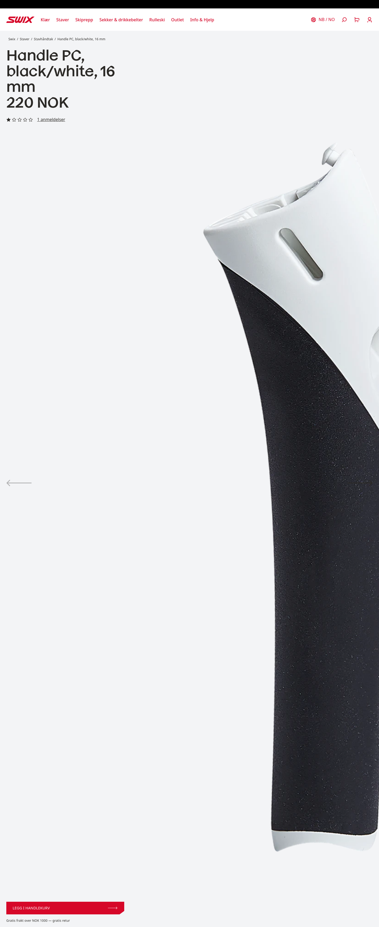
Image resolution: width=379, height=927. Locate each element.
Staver (24, 39)
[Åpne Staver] (62, 19)
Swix (11, 39)
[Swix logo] (20, 20)
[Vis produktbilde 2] (360, 482)
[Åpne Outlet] (177, 19)
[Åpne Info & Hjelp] (202, 19)
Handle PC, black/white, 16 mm (81, 39)
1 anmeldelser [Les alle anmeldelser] (51, 119)
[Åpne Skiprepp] (84, 19)
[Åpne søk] (344, 19)
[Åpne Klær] (45, 19)
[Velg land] (322, 20)
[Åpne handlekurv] (357, 19)
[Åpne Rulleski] (157, 19)
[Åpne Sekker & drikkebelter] (121, 19)
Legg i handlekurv (65, 907)
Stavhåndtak (43, 39)
